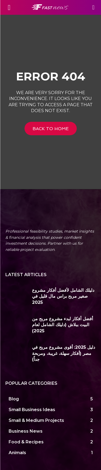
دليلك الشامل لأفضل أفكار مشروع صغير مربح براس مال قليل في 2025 (63, 296)
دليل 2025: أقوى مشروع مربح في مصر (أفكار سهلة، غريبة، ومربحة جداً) (63, 353)
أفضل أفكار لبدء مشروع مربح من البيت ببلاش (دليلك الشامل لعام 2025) (62, 324)
